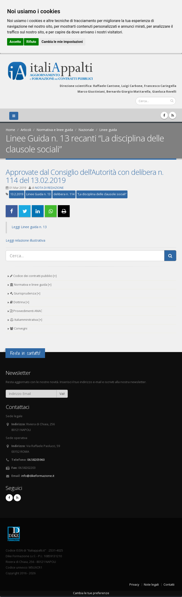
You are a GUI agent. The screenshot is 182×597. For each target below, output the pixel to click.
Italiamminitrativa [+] (26, 320)
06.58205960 (36, 460)
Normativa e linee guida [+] (30, 285)
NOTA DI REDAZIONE (49, 188)
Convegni (18, 328)
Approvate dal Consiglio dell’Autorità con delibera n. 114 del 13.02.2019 (85, 176)
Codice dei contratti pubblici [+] (33, 276)
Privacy (134, 585)
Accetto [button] (15, 42)
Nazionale (86, 129)
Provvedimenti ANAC (26, 311)
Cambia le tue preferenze (91, 593)
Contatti (169, 585)
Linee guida (108, 129)
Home (10, 129)
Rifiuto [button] (31, 42)
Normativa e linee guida (54, 129)
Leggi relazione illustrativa (25, 240)
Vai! (62, 393)
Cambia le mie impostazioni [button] (62, 42)
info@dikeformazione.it (37, 476)
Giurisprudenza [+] (25, 293)
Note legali (151, 585)
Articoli (26, 129)
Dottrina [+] (19, 302)
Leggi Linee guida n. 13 (29, 227)
